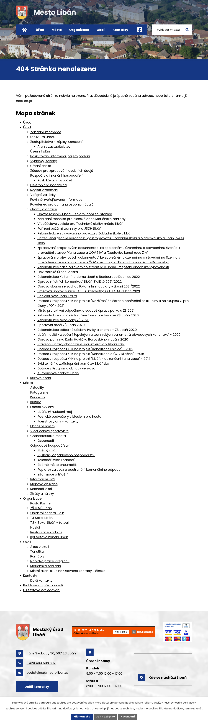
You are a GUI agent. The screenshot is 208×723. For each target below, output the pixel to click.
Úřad (40, 29)
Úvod (24, 29)
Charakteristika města (48, 436)
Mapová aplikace (44, 484)
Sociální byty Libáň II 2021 (57, 296)
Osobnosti (45, 440)
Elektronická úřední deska (57, 272)
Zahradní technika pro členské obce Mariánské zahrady (81, 219)
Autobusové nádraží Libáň (58, 373)
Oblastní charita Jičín (47, 513)
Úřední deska (40, 166)
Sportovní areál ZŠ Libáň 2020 (61, 325)
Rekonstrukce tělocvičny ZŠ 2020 (63, 320)
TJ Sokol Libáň (41, 518)
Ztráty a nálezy (42, 493)
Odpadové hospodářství (50, 445)
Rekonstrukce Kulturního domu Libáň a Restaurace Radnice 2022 (88, 276)
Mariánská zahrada (45, 566)
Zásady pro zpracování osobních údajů (61, 170)
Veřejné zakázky (43, 194)
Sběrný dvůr (47, 450)
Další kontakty (41, 580)
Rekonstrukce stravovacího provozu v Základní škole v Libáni (85, 233)
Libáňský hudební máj (54, 411)
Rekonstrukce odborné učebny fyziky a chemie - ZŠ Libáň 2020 (87, 329)
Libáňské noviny (42, 426)
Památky (37, 556)
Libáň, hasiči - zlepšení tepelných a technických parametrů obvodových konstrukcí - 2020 (109, 334)
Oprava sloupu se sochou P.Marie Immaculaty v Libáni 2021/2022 (88, 286)
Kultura (35, 402)
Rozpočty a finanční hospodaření (56, 175)
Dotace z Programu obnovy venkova (66, 368)
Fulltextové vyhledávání (41, 590)
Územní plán (40, 151)
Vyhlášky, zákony (43, 161)
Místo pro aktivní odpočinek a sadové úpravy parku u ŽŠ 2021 (85, 310)
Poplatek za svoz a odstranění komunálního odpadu (78, 469)
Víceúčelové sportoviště (49, 431)
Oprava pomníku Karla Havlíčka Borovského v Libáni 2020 (82, 339)
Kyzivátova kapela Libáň (49, 537)
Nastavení (127, 716)
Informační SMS (42, 479)
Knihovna (37, 397)
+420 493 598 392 (41, 663)
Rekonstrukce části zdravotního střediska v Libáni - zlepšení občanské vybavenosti (103, 267)
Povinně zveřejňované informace (56, 199)
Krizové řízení (40, 378)
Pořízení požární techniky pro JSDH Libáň (69, 228)
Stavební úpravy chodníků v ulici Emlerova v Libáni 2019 (81, 344)
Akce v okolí (39, 546)
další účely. (189, 702)
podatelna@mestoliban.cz (47, 672)
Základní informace (45, 132)
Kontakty (120, 29)
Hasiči (35, 527)
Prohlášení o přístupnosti (43, 585)
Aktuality (37, 387)
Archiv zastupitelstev (53, 146)
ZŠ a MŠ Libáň (41, 508)
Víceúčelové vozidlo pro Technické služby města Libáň (80, 223)
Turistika (37, 551)
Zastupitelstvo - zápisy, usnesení (56, 141)
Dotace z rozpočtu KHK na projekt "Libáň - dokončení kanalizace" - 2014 (93, 358)
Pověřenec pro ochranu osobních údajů (62, 204)
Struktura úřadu (42, 137)
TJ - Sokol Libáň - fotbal (49, 522)
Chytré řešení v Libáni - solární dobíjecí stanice (74, 214)
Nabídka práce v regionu (50, 561)
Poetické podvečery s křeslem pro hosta (69, 416)
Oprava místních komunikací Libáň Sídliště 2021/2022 (79, 281)
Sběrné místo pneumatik (57, 464)
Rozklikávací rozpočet (54, 180)
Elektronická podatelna (48, 185)
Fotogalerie (39, 392)
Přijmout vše (81, 716)
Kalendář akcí (41, 489)
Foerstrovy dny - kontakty (57, 421)
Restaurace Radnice (46, 532)
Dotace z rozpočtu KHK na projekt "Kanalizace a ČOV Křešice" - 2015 (90, 354)
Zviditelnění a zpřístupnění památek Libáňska (73, 363)
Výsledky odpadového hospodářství (66, 455)
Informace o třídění (52, 474)
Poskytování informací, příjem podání (60, 156)
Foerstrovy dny (42, 407)
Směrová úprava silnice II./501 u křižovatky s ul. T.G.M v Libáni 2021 (88, 291)
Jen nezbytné (105, 716)
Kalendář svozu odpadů (56, 460)
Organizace (79, 29)
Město (57, 29)
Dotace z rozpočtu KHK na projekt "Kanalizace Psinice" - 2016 (85, 349)
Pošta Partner (41, 503)
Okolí (101, 29)
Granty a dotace (43, 209)
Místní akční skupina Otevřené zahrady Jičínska (68, 571)
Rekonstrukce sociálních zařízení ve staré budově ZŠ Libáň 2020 (88, 315)
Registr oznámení (44, 190)
